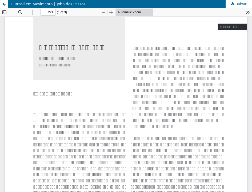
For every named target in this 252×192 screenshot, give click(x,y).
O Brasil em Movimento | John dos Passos (48, 3)
